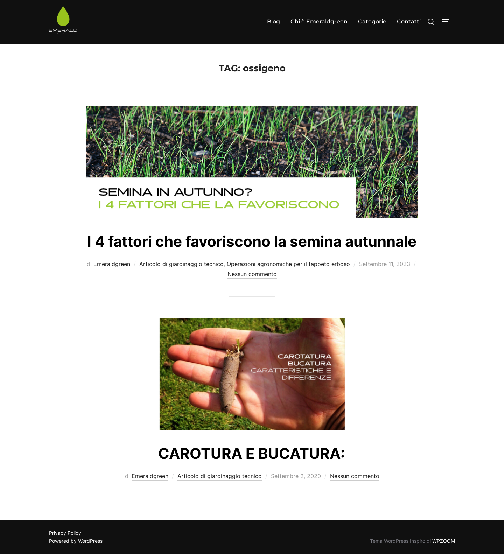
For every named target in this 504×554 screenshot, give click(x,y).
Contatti (409, 21)
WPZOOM (443, 541)
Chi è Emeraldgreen (319, 21)
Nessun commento (252, 274)
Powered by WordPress (76, 541)
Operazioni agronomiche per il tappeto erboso (288, 263)
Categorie (372, 21)
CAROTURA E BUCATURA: (251, 453)
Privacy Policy (65, 533)
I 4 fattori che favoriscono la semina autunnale (251, 241)
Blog (273, 21)
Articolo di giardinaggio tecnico (181, 263)
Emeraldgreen (111, 263)
